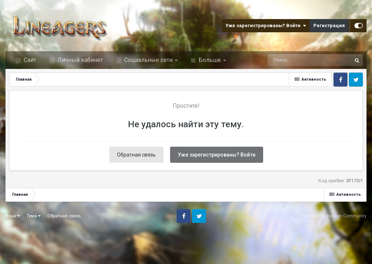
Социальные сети (148, 59)
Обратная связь (136, 155)
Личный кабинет (79, 59)
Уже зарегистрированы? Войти (265, 25)
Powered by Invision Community (334, 216)
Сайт (29, 59)
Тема (33, 216)
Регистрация (329, 25)
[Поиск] (296, 60)
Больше (209, 59)
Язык (12, 216)
